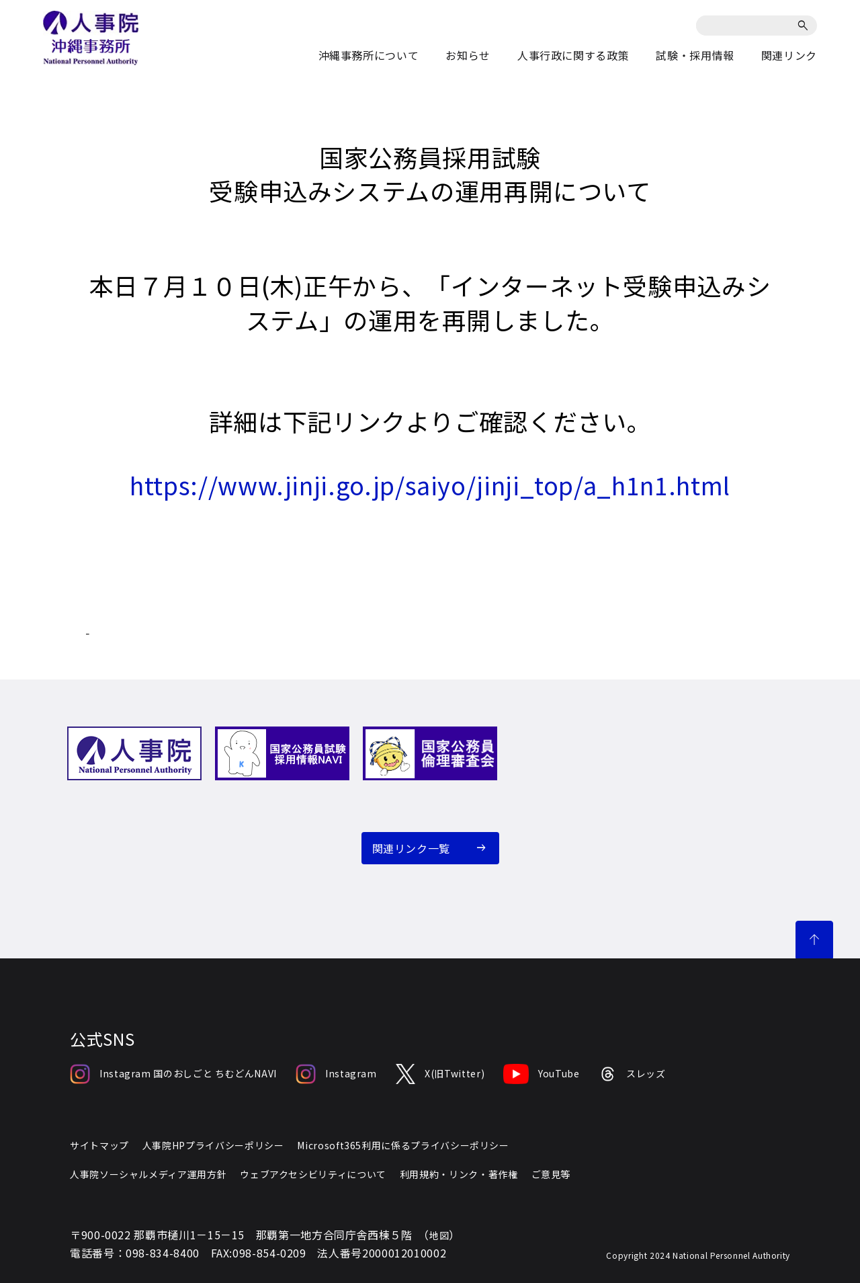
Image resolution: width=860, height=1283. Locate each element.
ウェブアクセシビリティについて (313, 1174)
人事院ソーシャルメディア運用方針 (148, 1174)
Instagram (336, 1074)
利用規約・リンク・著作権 (459, 1174)
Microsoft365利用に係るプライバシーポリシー (403, 1145)
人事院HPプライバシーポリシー (213, 1145)
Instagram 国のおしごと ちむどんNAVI (173, 1074)
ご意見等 (551, 1174)
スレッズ (632, 1074)
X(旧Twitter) (440, 1074)
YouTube (541, 1074)
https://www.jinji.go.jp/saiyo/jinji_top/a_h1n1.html (430, 484)
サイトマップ (99, 1145)
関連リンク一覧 (411, 848)
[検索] (805, 25)
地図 (439, 1235)
